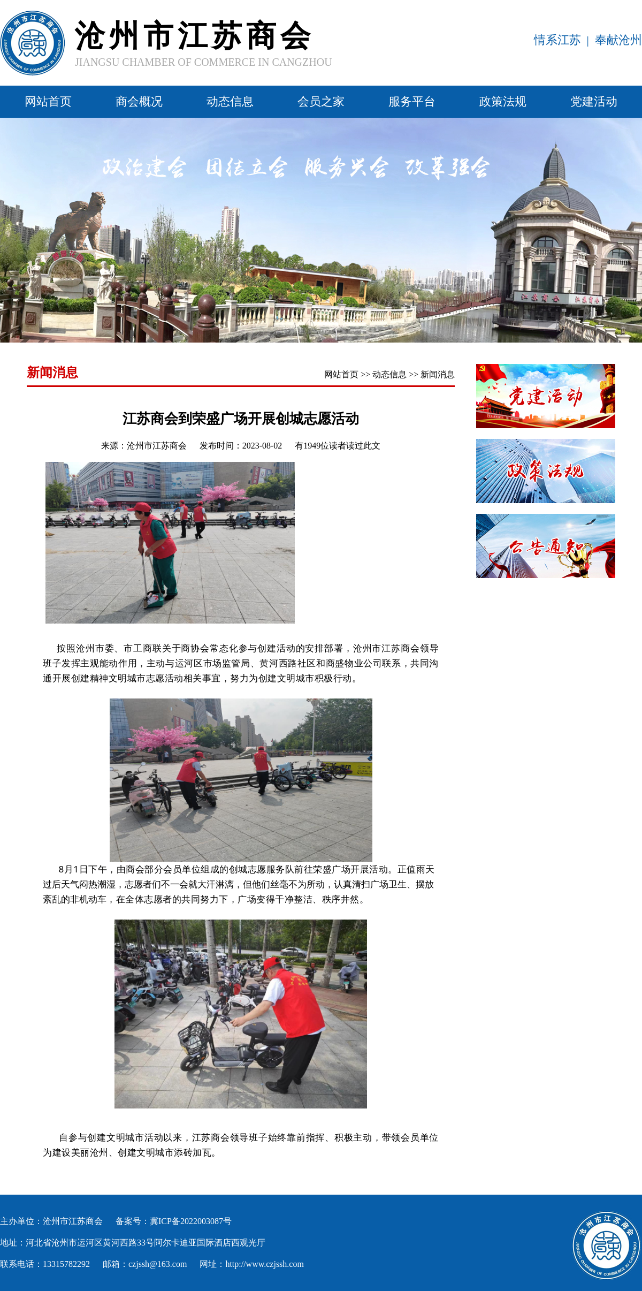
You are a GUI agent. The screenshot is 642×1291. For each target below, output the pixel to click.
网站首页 (48, 101)
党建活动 (593, 101)
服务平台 (411, 101)
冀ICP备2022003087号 (191, 1221)
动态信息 (230, 101)
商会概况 (139, 101)
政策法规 (502, 101)
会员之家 (321, 101)
